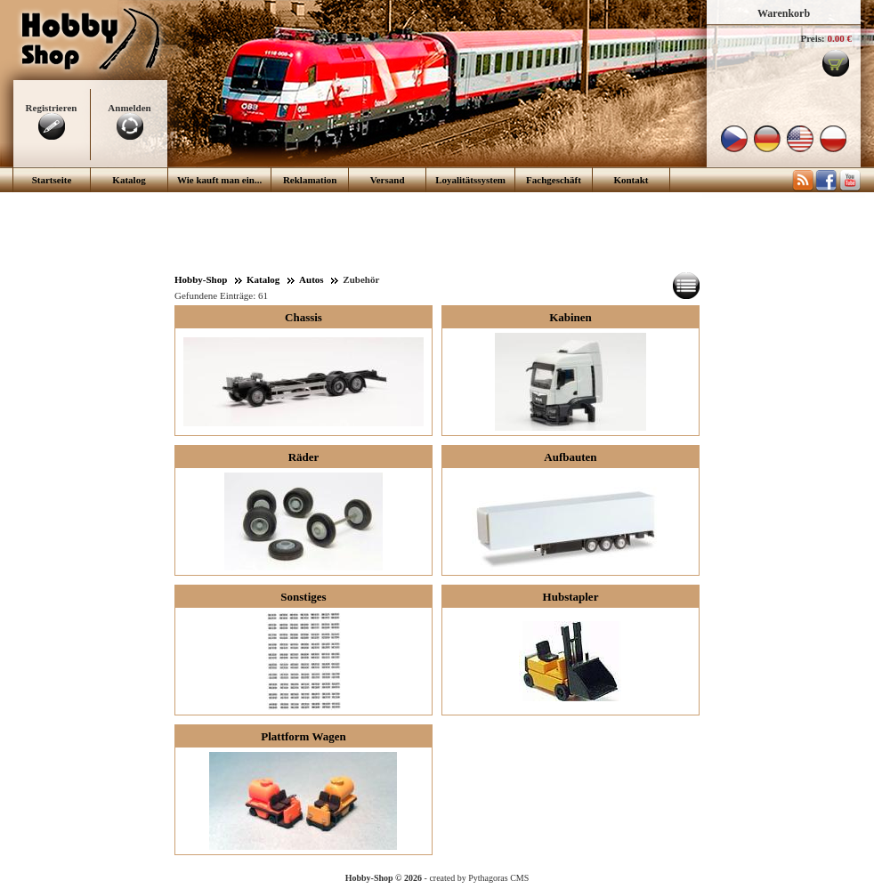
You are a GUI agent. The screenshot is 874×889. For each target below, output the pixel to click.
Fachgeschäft (553, 179)
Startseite (52, 179)
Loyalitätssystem (470, 179)
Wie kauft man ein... (219, 179)
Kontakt (630, 179)
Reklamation (310, 179)
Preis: (812, 38)
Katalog (128, 179)
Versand (387, 179)
